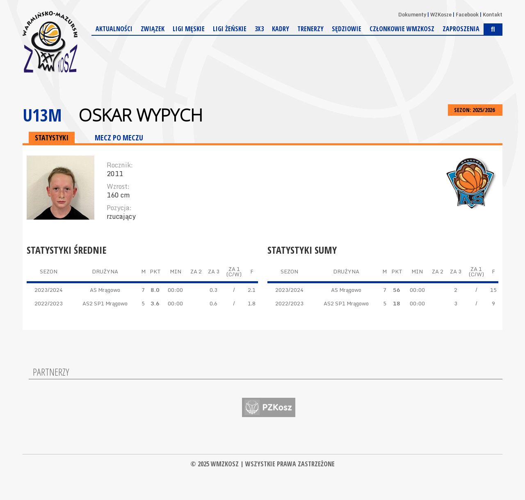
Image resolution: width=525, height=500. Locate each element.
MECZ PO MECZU (119, 137)
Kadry (280, 28)
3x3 (259, 28)
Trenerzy (310, 28)
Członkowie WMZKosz (402, 28)
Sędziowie (346, 28)
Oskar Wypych (140, 115)
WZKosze (441, 14)
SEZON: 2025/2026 (475, 110)
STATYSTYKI (51, 137)
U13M (42, 114)
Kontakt (492, 14)
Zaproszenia (461, 28)
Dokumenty (412, 14)
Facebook (467, 14)
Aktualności (114, 28)
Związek (152, 28)
